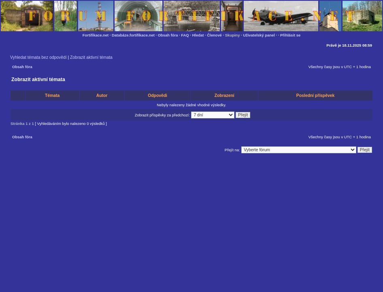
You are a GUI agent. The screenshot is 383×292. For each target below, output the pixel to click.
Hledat (198, 35)
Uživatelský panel (259, 35)
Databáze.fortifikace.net (133, 35)
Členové (214, 35)
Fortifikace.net (96, 35)
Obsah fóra (168, 35)
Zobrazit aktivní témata (91, 57)
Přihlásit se (290, 35)
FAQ (185, 35)
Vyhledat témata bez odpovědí (38, 57)
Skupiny (232, 35)
